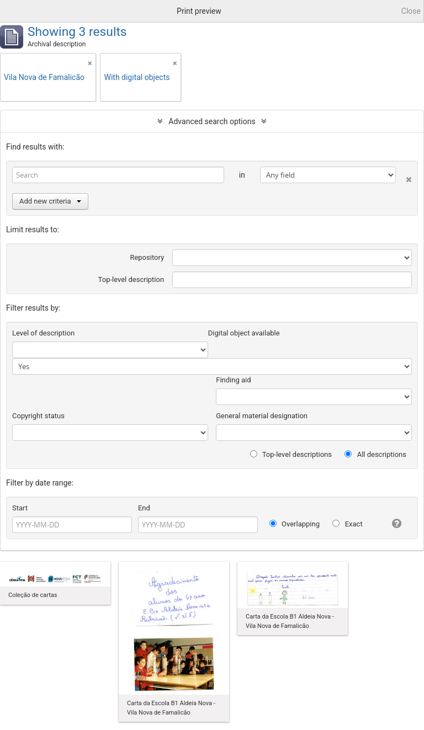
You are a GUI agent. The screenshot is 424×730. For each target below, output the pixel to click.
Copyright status (38, 416)
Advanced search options (211, 121)
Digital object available (244, 333)
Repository (147, 257)
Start (20, 508)
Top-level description (131, 279)
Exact (347, 524)
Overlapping (294, 524)
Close (411, 11)
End (144, 508)
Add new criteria (50, 201)
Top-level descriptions (291, 454)
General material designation (262, 416)
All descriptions (375, 454)
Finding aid (233, 380)
